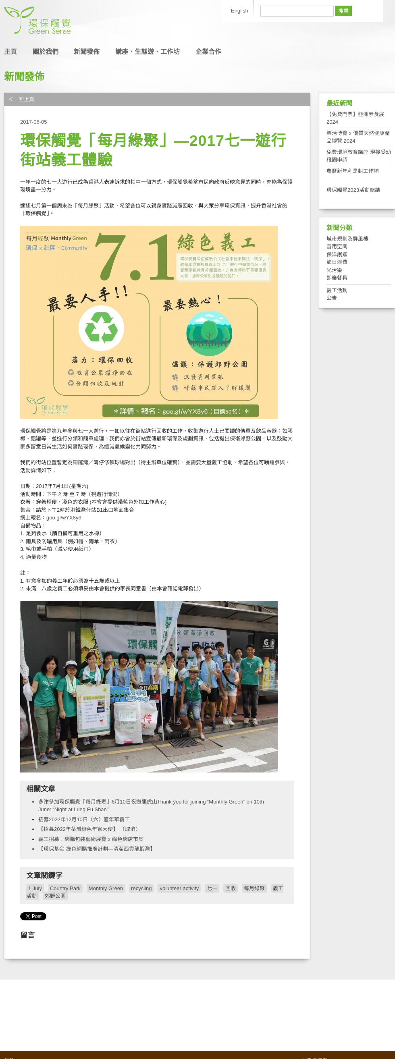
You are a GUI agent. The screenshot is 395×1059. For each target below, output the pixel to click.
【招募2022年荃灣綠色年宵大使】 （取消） (89, 829)
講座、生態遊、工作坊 (147, 51)
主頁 (10, 51)
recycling (141, 888)
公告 (331, 298)
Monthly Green (106, 888)
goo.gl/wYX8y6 (63, 518)
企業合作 (208, 51)
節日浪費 (336, 262)
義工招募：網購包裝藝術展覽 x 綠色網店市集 (90, 839)
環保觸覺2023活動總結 (353, 190)
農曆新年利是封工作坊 (352, 171)
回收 (230, 888)
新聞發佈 (87, 51)
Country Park (65, 888)
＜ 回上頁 (21, 99)
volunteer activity (179, 888)
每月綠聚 (254, 888)
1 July (35, 888)
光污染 (334, 270)
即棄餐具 (336, 278)
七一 (212, 888)
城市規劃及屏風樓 (347, 239)
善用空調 (336, 246)
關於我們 (45, 51)
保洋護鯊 (336, 254)
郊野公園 (55, 896)
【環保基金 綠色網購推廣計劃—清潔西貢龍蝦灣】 (96, 849)
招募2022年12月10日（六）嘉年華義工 (84, 819)
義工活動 (336, 290)
